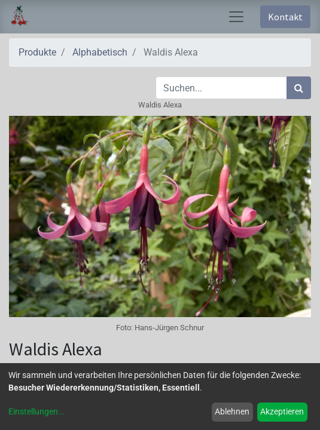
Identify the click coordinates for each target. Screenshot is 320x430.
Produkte (37, 52)
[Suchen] (299, 87)
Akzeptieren (282, 411)
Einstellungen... (36, 411)
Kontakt (285, 17)
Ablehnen (232, 411)
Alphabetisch (99, 52)
